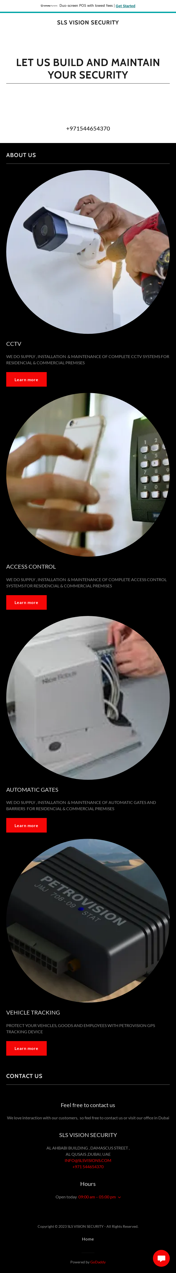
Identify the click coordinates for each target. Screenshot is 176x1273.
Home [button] (88, 1238)
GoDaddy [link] (98, 1262)
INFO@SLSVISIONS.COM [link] (88, 1160)
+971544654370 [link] (88, 128)
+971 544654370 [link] (88, 1166)
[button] (118, 1197)
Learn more (26, 379)
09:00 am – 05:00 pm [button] (97, 1196)
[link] (88, 22)
